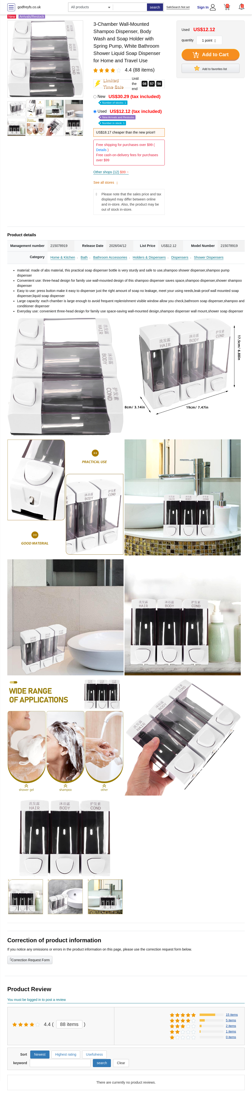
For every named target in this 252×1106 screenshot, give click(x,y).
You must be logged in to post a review (36, 1000)
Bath (84, 257)
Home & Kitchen (62, 257)
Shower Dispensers (208, 257)
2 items (231, 1026)
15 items (232, 1014)
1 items (231, 1031)
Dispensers (179, 257)
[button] (241, 6)
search (155, 7)
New (129, 99)
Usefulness (94, 1054)
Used (130, 117)
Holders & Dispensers (149, 257)
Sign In (203, 7)
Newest (40, 1054)
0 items (231, 1037)
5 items (231, 1020)
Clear (121, 1063)
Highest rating (65, 1054)
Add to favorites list (210, 68)
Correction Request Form (30, 959)
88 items (69, 1024)
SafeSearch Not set (178, 7)
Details (101, 150)
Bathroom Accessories (110, 257)
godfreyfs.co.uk (29, 7)
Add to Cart (211, 55)
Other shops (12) (110, 172)
